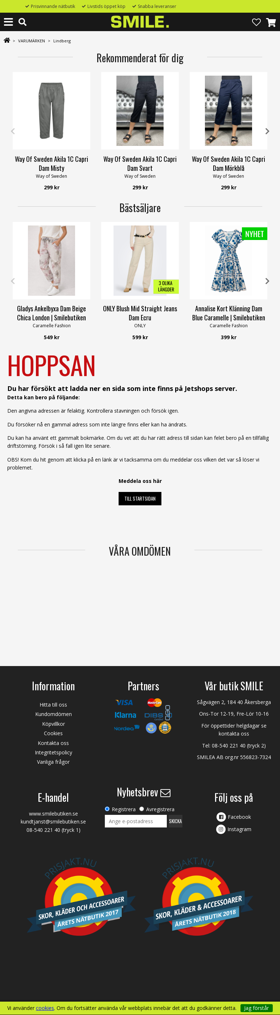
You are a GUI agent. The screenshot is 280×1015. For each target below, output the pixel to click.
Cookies (53, 733)
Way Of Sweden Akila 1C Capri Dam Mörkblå (228, 163)
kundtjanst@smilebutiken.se (53, 821)
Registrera (124, 809)
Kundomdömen (53, 714)
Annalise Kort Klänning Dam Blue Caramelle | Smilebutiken (228, 313)
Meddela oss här (140, 480)
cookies (45, 1008)
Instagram (239, 829)
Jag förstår (256, 1008)
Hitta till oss (53, 704)
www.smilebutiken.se (53, 813)
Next (267, 131)
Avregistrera (160, 809)
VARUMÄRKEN (31, 40)
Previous (12, 131)
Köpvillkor (53, 723)
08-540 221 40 (229, 745)
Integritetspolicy (53, 752)
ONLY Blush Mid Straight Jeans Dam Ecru (140, 313)
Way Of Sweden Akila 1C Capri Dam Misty (51, 163)
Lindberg (62, 40)
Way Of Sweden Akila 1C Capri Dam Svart (140, 163)
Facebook (239, 816)
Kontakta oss (53, 743)
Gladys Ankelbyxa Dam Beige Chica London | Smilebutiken (51, 313)
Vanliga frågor (53, 761)
